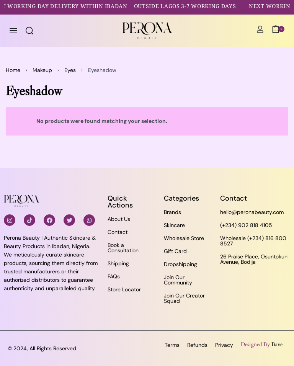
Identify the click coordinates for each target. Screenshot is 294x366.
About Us (119, 219)
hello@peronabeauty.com (252, 212)
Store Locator (124, 289)
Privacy (224, 344)
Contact (117, 232)
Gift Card (175, 251)
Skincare (174, 225)
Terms (172, 344)
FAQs (114, 276)
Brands (172, 212)
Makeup (42, 70)
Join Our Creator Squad (184, 298)
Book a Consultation (123, 248)
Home (13, 70)
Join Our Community (178, 280)
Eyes (70, 70)
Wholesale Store (184, 238)
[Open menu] (13, 31)
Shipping (118, 263)
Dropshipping (180, 264)
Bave (277, 344)
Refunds (197, 344)
